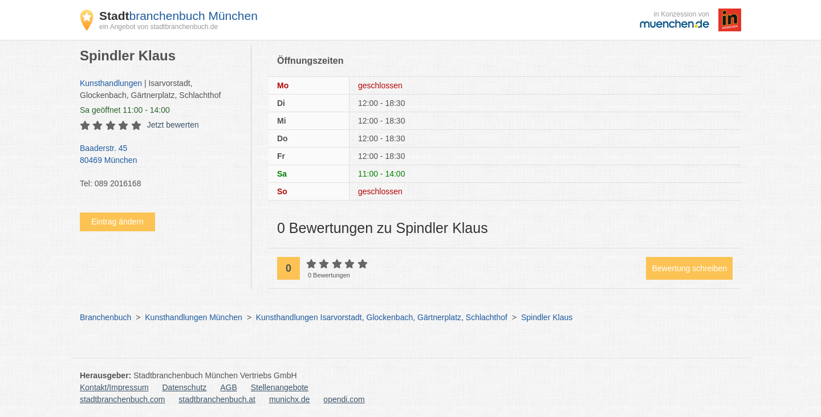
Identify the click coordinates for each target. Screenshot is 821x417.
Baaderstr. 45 (159, 155)
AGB (228, 387)
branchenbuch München (178, 15)
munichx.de (289, 399)
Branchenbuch (105, 317)
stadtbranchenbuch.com (122, 399)
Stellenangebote (279, 387)
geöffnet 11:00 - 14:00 (125, 110)
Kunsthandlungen (111, 83)
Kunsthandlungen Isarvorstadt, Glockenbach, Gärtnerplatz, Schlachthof (381, 317)
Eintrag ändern (117, 221)
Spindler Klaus (546, 317)
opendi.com (343, 399)
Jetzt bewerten (173, 124)
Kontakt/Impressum (114, 387)
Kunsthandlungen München (193, 317)
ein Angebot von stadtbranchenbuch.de (158, 27)
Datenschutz (184, 387)
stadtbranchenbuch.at (216, 399)
